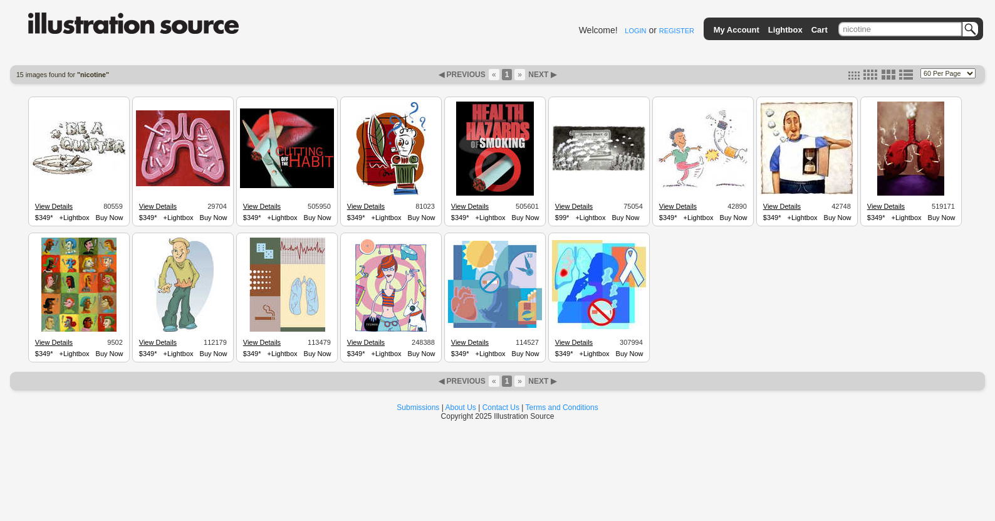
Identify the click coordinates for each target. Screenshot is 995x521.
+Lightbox (75, 217)
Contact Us (500, 407)
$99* (562, 217)
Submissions (418, 407)
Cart (819, 29)
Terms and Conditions (562, 407)
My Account (736, 29)
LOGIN (635, 30)
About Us (460, 407)
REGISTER (676, 30)
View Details (54, 206)
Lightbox (785, 29)
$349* (44, 217)
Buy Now (109, 217)
